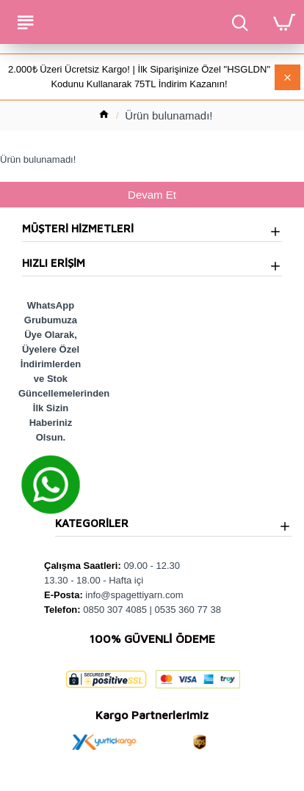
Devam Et (152, 194)
